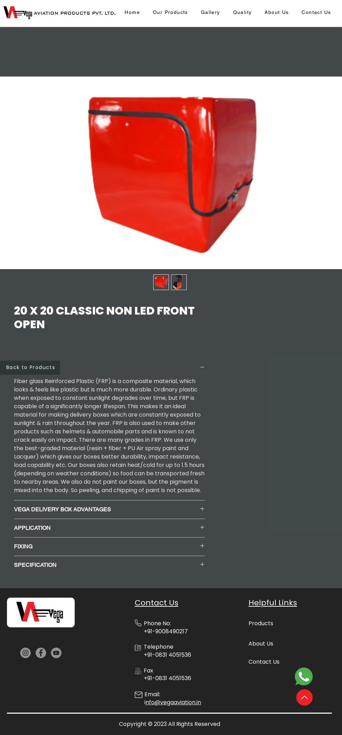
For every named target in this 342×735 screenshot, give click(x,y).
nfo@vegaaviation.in (173, 702)
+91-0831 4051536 (167, 678)
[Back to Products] (30, 368)
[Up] (304, 697)
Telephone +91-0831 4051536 (167, 650)
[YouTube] (56, 653)
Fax (148, 670)
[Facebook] (41, 653)
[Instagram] (25, 653)
